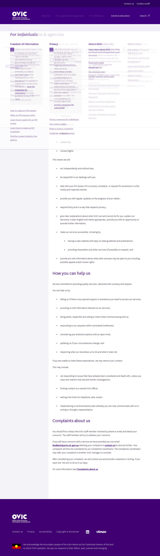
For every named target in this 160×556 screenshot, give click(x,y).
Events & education (120, 15)
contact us (110, 445)
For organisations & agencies (62, 15)
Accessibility (45, 531)
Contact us (129, 3)
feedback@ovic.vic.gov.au (66, 445)
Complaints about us (87, 469)
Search (145, 15)
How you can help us (17, 53)
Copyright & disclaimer (67, 531)
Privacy (31, 531)
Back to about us (14, 66)
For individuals (94, 15)
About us (33, 15)
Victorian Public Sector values (69, 89)
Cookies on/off (143, 3)
